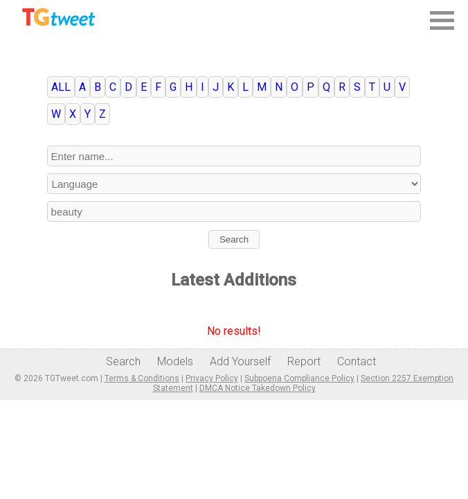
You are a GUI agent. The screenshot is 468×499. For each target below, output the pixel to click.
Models (175, 361)
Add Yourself (240, 361)
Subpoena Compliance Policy (299, 378)
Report (304, 361)
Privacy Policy (212, 378)
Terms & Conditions (142, 378)
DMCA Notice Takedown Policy (257, 388)
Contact (356, 361)
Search (234, 239)
